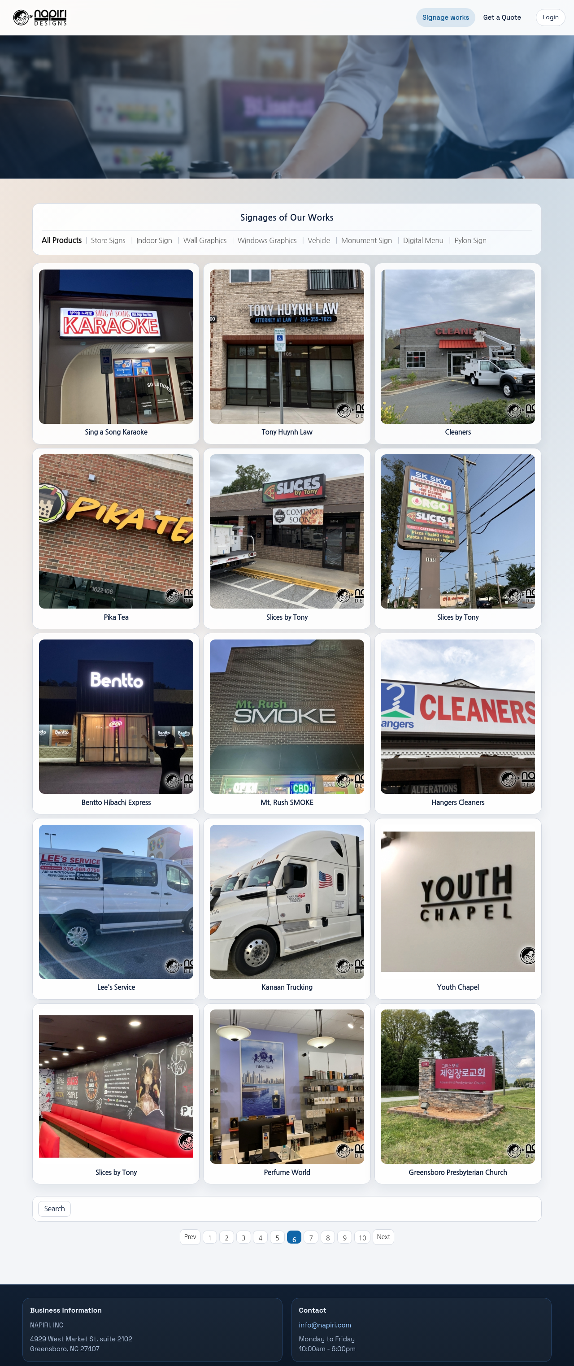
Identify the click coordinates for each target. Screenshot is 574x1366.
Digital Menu (423, 240)
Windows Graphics (267, 240)
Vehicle (319, 240)
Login (551, 17)
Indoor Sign (154, 240)
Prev (190, 1237)
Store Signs (108, 240)
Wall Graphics (204, 240)
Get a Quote (502, 17)
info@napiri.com (325, 1325)
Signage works (445, 17)
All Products (62, 240)
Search (54, 1208)
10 (362, 1238)
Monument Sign (366, 240)
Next (383, 1237)
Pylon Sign (470, 240)
